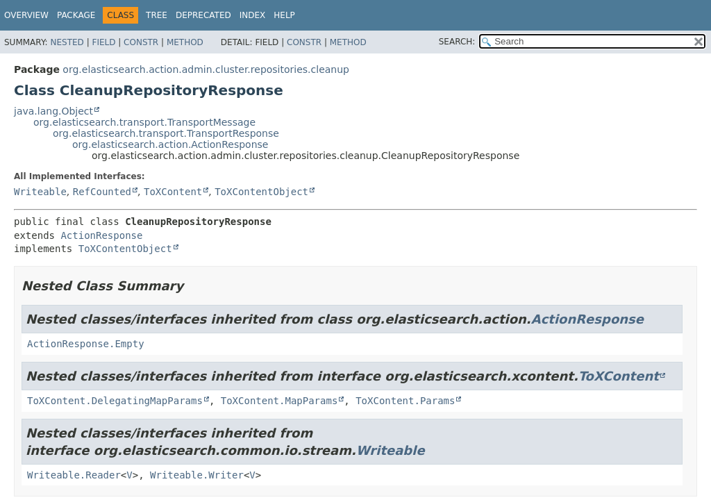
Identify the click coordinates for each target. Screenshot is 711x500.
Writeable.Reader (74, 475)
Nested (66, 42)
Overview (26, 15)
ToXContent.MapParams (279, 400)
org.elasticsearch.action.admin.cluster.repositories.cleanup (205, 69)
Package (76, 15)
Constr (141, 42)
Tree (156, 15)
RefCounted (102, 191)
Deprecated (203, 15)
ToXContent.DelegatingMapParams (115, 400)
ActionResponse (101, 235)
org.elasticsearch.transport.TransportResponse (166, 133)
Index (253, 15)
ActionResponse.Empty (85, 343)
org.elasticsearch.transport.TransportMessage (144, 122)
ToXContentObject (261, 191)
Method (185, 42)
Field (103, 42)
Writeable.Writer (197, 475)
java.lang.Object (53, 111)
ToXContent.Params (405, 400)
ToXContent (173, 191)
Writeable (40, 191)
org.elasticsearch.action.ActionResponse (170, 144)
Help (284, 15)
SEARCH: (457, 42)
